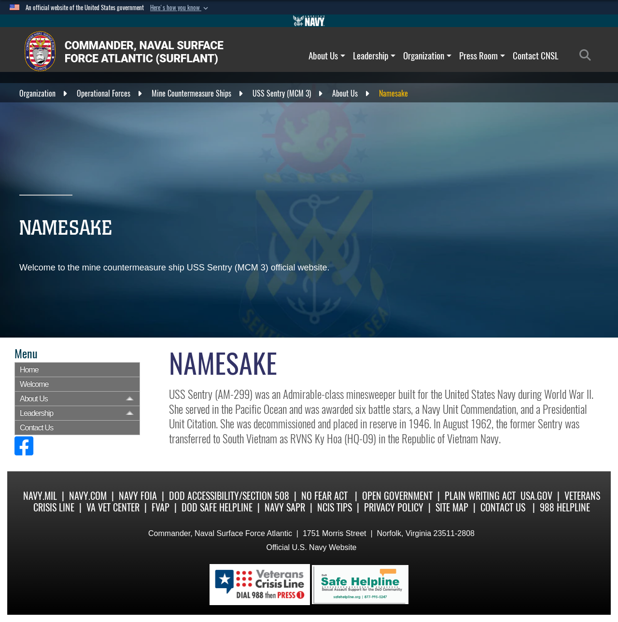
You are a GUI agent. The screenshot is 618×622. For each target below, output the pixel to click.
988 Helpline (565, 507)
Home (29, 370)
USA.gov (536, 495)
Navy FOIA (138, 495)
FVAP (160, 507)
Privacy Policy (393, 507)
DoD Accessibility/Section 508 (229, 495)
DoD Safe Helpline (217, 507)
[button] (180, 8)
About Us (327, 55)
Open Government (397, 495)
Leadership (374, 55)
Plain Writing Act (480, 495)
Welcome (34, 384)
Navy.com (88, 495)
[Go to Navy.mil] (309, 20)
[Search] (588, 55)
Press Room (482, 55)
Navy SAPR (285, 507)
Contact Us (36, 428)
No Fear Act (324, 495)
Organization (427, 55)
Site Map (451, 507)
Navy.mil (40, 495)
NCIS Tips (334, 507)
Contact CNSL (536, 55)
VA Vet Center (113, 507)
